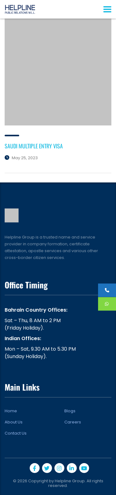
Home (11, 411)
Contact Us (16, 433)
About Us (14, 422)
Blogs (69, 411)
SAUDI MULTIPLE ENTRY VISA (34, 146)
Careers (72, 422)
